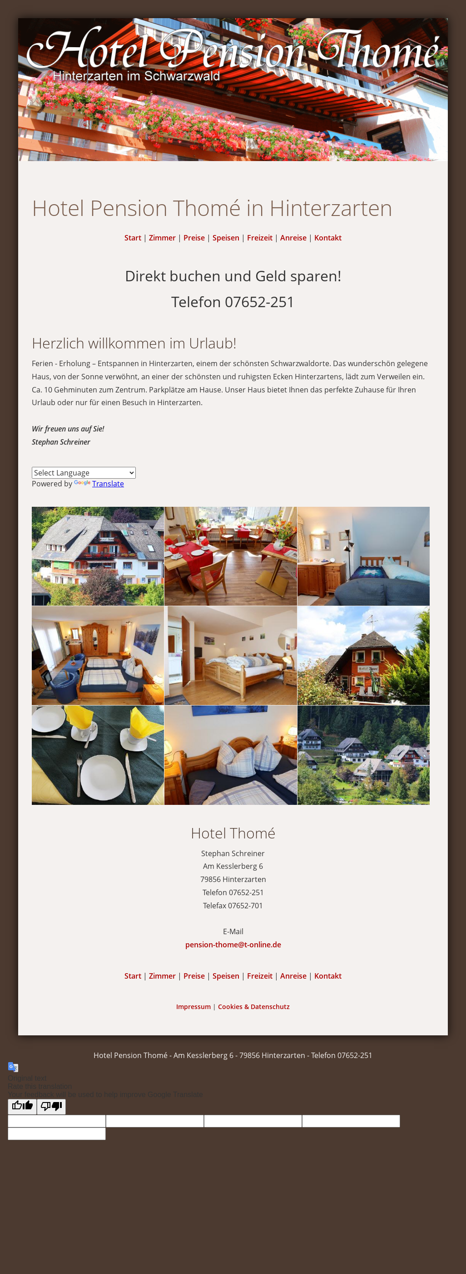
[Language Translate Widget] (84, 473)
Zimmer (162, 238)
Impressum (193, 1006)
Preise (194, 238)
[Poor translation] (51, 1107)
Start (132, 238)
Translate (99, 484)
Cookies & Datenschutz (254, 1006)
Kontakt (328, 238)
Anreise (293, 238)
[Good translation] (22, 1107)
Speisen (226, 238)
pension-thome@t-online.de (233, 945)
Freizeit (260, 238)
